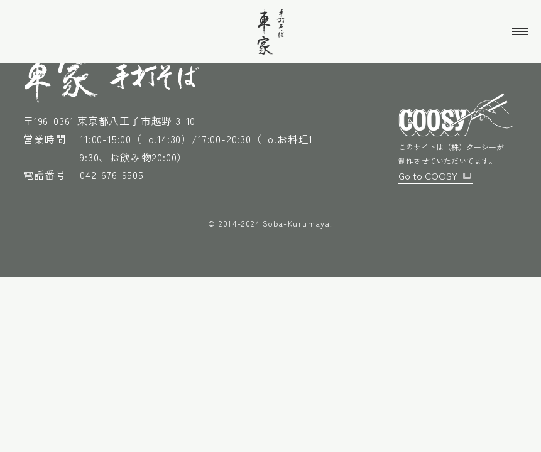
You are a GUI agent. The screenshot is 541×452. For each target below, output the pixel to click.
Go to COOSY (428, 174)
